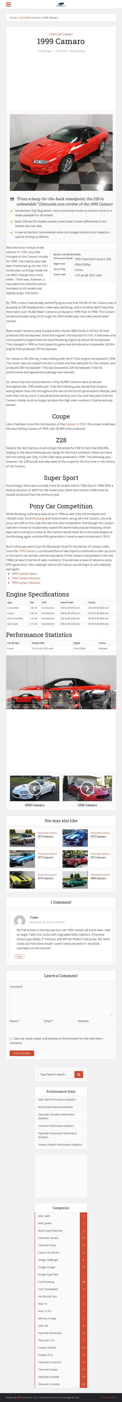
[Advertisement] (61, 83)
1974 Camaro (46, 836)
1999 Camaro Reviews (25, 583)
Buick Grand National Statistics (55, 1107)
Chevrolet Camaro (29, 17)
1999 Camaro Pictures (25, 578)
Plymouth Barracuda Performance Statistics (57, 1135)
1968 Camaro (98, 878)
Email (48, 1021)
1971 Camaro (98, 857)
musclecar (79, 51)
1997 (45, 266)
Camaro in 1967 (76, 424)
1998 (23, 252)
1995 (90, 335)
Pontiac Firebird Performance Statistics (60, 1144)
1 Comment (61, 51)
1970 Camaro (27, 551)
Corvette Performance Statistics (56, 1125)
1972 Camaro (45, 857)
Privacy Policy (109, 1397)
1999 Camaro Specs (24, 574)
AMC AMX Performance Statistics (57, 1099)
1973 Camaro (98, 836)
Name (15, 1021)
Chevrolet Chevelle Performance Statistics (56, 1116)
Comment (16, 987)
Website (83, 1021)
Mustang (38, 518)
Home (13, 17)
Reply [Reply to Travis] (19, 956)
